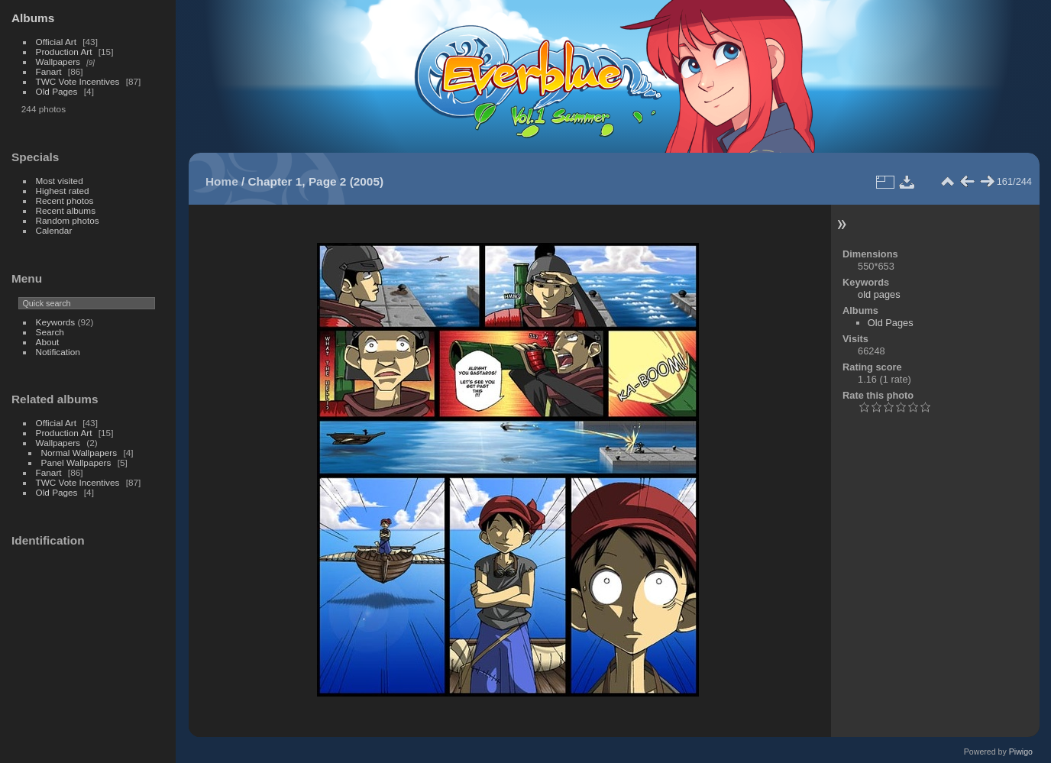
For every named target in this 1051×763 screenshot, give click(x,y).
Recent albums (65, 210)
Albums (32, 17)
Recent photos (65, 200)
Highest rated (62, 191)
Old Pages (57, 91)
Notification (58, 352)
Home (221, 181)
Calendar (54, 230)
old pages (879, 294)
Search (50, 332)
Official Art (56, 42)
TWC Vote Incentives (78, 81)
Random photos (67, 220)
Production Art (64, 52)
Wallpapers (58, 61)
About (48, 342)
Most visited (59, 181)
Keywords (56, 322)
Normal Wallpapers (79, 452)
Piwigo (1021, 751)
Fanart (49, 71)
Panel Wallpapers (76, 462)
